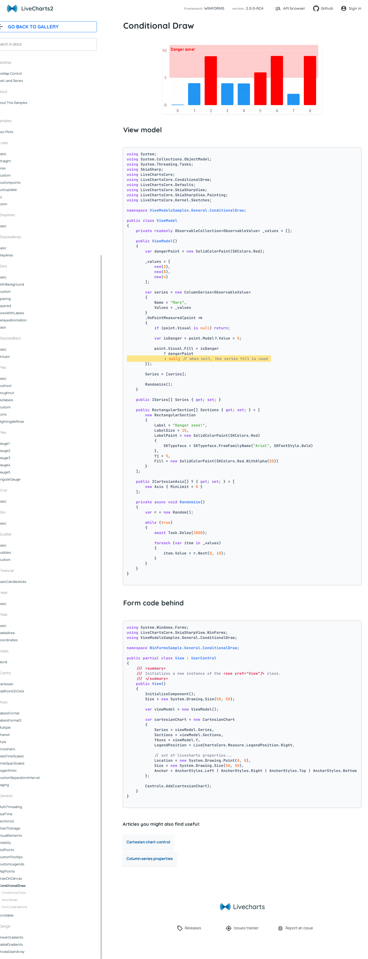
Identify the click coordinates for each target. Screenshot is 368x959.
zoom (15, 204)
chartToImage (22, 828)
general (18, 795)
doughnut (19, 392)
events (17, 672)
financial (19, 570)
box (15, 512)
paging (16, 784)
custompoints (22, 182)
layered (17, 305)
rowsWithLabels (24, 313)
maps (16, 650)
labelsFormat (21, 713)
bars (15, 266)
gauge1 (16, 443)
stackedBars (22, 338)
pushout (17, 385)
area (14, 168)
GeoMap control (21, 73)
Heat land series (22, 80)
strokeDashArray (24, 951)
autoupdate (20, 189)
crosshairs (19, 749)
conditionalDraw (24, 885)
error (16, 490)
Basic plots (17, 131)
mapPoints (19, 871)
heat (16, 592)
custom (17, 175)
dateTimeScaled (23, 756)
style (15, 741)
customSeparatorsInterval (31, 777)
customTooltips (23, 857)
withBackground (24, 284)
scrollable (18, 915)
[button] (203, 8)
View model (22, 900)
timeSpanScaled (24, 763)
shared (16, 734)
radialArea (19, 632)
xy (13, 196)
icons (15, 414)
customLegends (24, 864)
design (17, 926)
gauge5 (17, 472)
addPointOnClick (24, 691)
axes (16, 702)
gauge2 (17, 450)
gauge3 (17, 457)
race (14, 327)
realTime (18, 814)
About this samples (24, 102)
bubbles (17, 552)
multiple (17, 727)
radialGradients (23, 944)
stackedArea (22, 236)
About (15, 91)
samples (17, 120)
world (15, 662)
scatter (18, 534)
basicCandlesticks (25, 581)
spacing (17, 298)
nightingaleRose (24, 421)
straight (17, 161)
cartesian (18, 684)
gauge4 (17, 465)
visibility (17, 842)
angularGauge (22, 479)
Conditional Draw (26, 892)
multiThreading (22, 806)
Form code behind (26, 907)
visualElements (22, 835)
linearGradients (23, 937)
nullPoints (19, 849)
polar (16, 614)
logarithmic (20, 770)
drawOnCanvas (22, 878)
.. (7, 109)
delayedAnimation (25, 320)
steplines (19, 214)
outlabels (18, 400)
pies (15, 367)
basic (15, 153)
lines (16, 142)
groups (16, 356)
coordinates (20, 640)
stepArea (18, 255)
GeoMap (17, 62)
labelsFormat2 (22, 720)
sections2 (18, 821)
